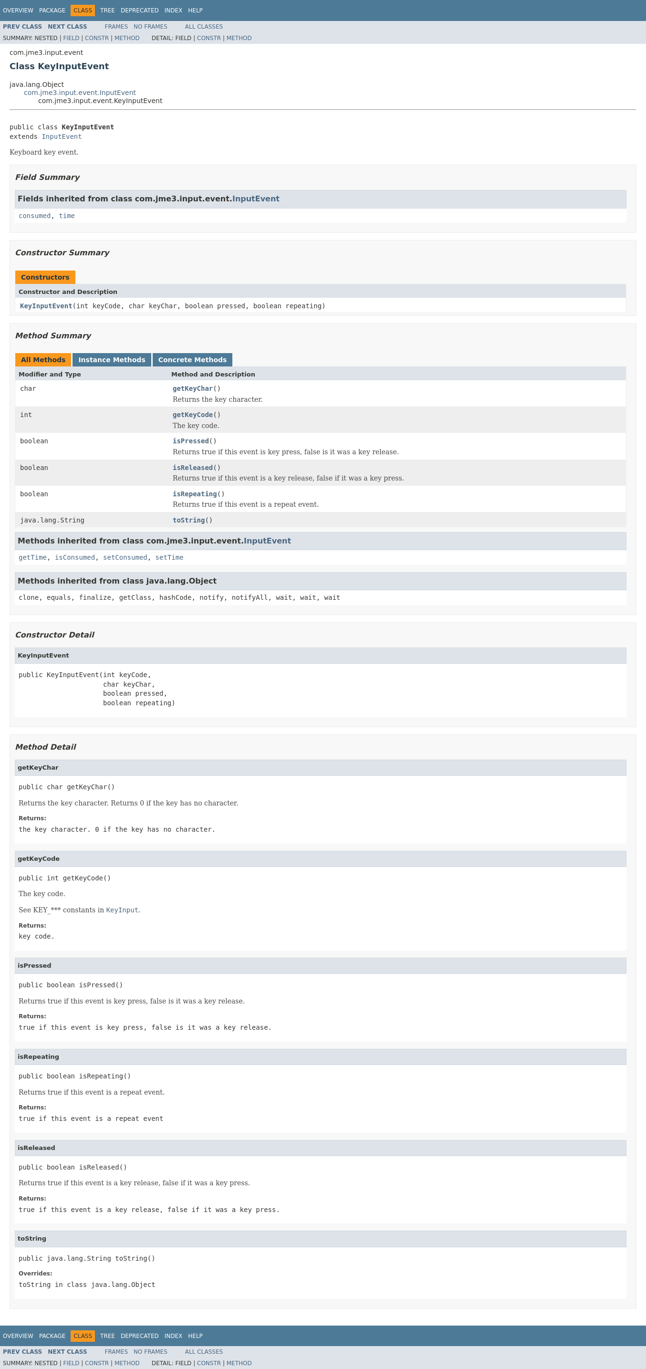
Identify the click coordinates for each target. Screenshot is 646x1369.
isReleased (193, 467)
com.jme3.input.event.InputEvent (80, 92)
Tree (107, 10)
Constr (97, 38)
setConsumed (125, 557)
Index (174, 10)
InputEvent (62, 136)
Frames (116, 26)
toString (189, 520)
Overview (18, 10)
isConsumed (75, 557)
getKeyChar (193, 388)
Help (195, 10)
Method (127, 38)
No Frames (150, 26)
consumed (35, 215)
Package (52, 10)
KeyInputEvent (46, 306)
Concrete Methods (192, 360)
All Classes (204, 26)
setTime (170, 557)
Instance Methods (111, 360)
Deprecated (140, 10)
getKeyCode (193, 414)
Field (71, 38)
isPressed (191, 441)
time (67, 215)
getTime (33, 557)
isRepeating (195, 494)
